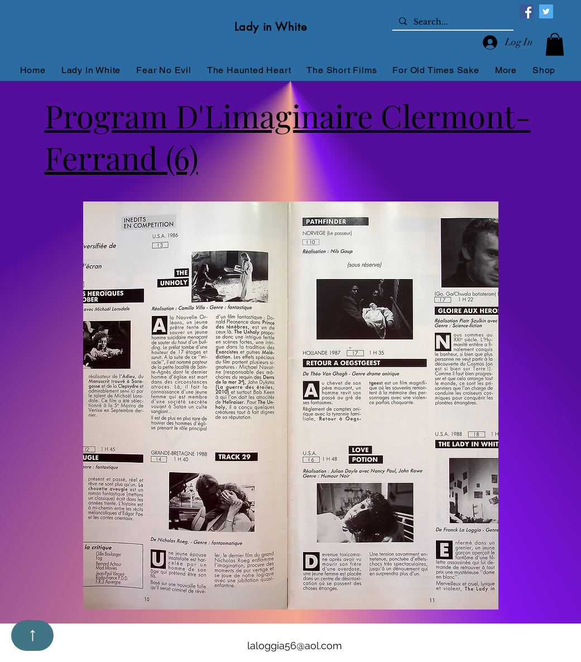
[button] (554, 44)
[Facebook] (527, 11)
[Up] (32, 635)
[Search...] (452, 22)
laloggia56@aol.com (294, 645)
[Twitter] (546, 11)
